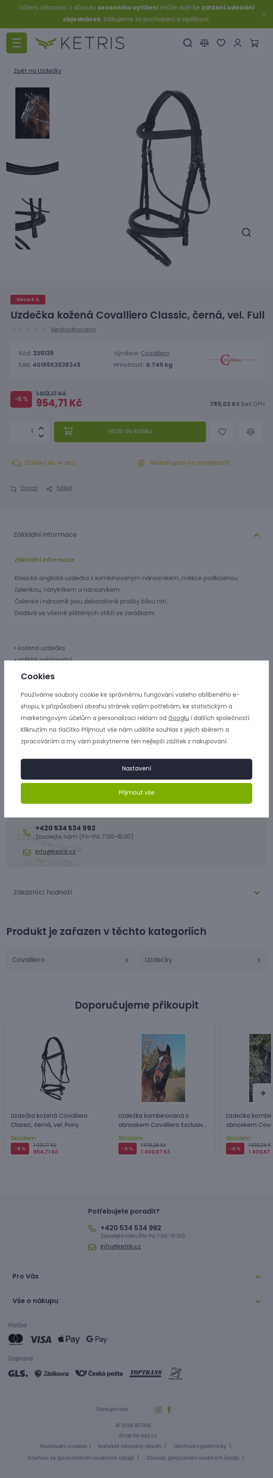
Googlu (178, 718)
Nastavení (136, 769)
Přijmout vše (137, 793)
